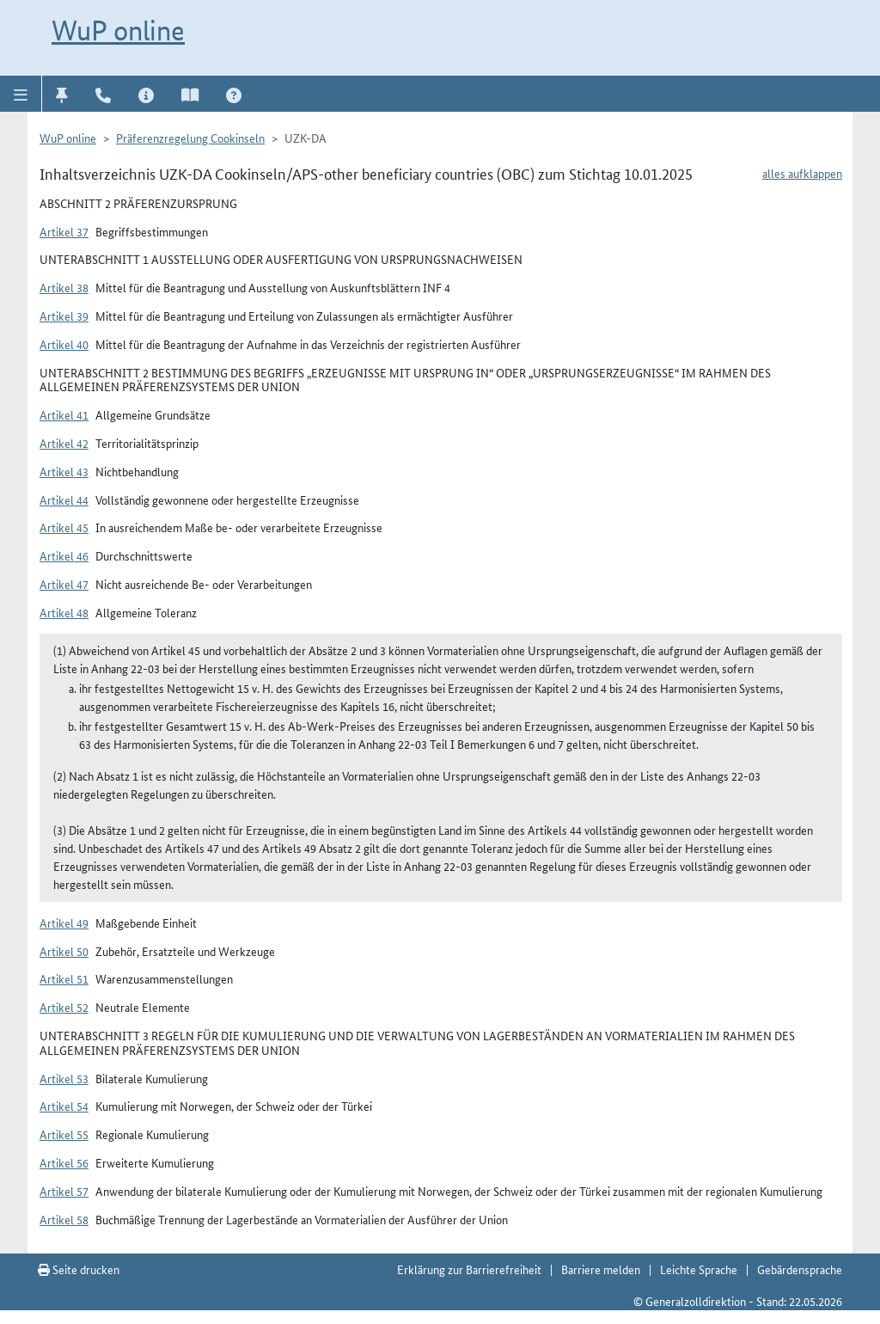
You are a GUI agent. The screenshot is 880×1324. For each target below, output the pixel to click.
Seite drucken (78, 1269)
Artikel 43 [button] (64, 471)
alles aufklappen (802, 172)
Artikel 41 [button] (64, 414)
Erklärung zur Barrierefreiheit (469, 1269)
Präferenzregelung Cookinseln (190, 137)
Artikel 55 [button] (64, 1134)
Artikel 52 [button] (64, 1006)
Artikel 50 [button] (64, 950)
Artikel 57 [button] (64, 1190)
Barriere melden (600, 1269)
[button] (21, 94)
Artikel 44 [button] (64, 499)
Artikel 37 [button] (64, 231)
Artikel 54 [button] (64, 1105)
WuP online (118, 30)
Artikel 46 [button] (64, 555)
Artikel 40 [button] (64, 343)
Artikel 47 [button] (64, 583)
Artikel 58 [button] (64, 1219)
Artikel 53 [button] (64, 1078)
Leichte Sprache (698, 1269)
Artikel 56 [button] (64, 1162)
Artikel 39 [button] (64, 315)
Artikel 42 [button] (64, 442)
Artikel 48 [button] (64, 612)
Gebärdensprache (799, 1269)
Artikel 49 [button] (64, 922)
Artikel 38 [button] (64, 287)
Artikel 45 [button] (64, 527)
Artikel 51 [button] (64, 978)
